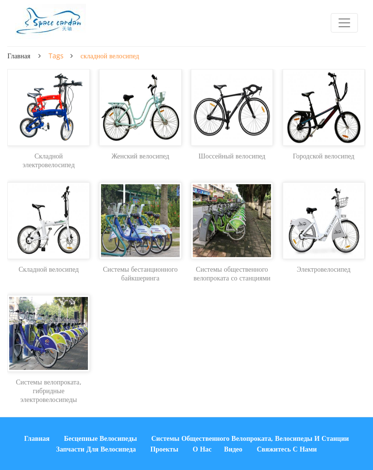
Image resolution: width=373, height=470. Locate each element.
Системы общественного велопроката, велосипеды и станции (250, 438)
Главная (18, 55)
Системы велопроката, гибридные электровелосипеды (49, 391)
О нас (202, 448)
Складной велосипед (48, 269)
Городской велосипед (324, 156)
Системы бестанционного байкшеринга (140, 273)
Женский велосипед (140, 156)
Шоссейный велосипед (232, 156)
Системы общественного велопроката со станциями (231, 273)
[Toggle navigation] (344, 23)
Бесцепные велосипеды (100, 438)
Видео (233, 448)
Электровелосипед (324, 269)
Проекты (164, 448)
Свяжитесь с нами (287, 448)
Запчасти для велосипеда (96, 448)
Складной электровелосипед (48, 160)
